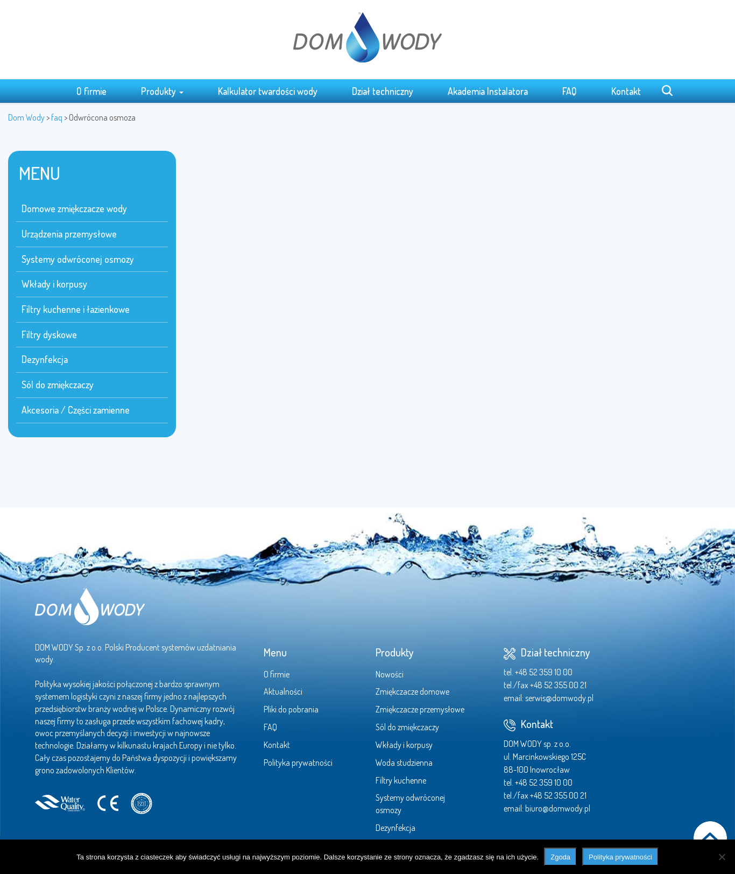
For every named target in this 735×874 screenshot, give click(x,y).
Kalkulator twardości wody (267, 91)
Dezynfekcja (45, 359)
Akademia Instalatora (488, 91)
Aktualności (283, 691)
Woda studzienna (404, 762)
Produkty (162, 91)
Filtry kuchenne (401, 780)
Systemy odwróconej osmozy (78, 259)
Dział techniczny (382, 91)
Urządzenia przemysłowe (69, 234)
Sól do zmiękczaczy (58, 384)
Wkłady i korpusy (54, 284)
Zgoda (560, 857)
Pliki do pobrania (291, 709)
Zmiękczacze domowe (412, 691)
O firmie (91, 91)
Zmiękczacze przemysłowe (420, 709)
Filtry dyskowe (49, 334)
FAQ (569, 91)
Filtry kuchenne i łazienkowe (76, 309)
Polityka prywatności (298, 762)
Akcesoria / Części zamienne (76, 410)
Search (667, 90)
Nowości (390, 674)
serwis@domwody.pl (559, 698)
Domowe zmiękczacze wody (74, 208)
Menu (275, 652)
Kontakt (626, 91)
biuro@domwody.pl (557, 808)
